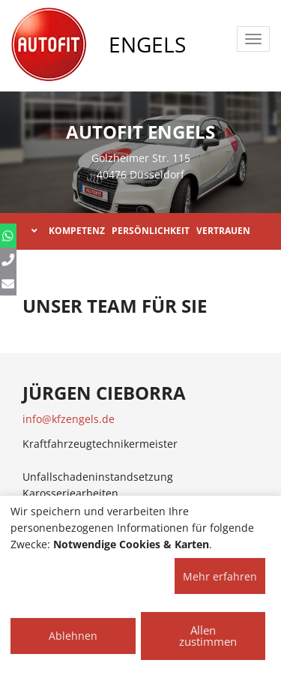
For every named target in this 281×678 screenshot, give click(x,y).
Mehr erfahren (220, 576)
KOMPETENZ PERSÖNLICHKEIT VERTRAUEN (140, 230)
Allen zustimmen (208, 635)
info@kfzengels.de (68, 419)
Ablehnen (73, 635)
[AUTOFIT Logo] (48, 45)
